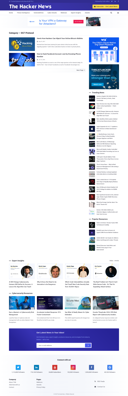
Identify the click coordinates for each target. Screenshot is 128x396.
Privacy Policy (40, 387)
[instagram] (73, 370)
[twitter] (18, 370)
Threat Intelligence (23, 13)
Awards (87, 13)
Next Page (81, 70)
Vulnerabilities (39, 13)
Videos (112, 260)
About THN (12, 382)
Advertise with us (14, 385)
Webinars (64, 13)
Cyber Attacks (52, 13)
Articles (116, 260)
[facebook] (91, 370)
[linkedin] (36, 370)
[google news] (110, 369)
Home (11, 13)
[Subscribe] (88, 345)
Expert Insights (76, 13)
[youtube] (55, 370)
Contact (11, 387)
